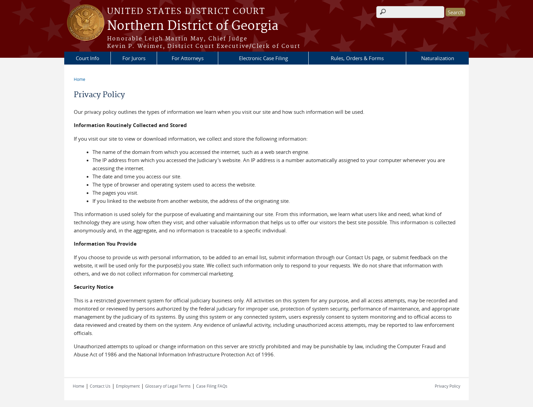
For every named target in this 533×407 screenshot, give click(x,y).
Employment (128, 386)
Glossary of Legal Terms (168, 386)
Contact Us (100, 386)
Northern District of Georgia (192, 26)
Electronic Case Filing (263, 58)
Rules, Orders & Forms (357, 58)
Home (79, 79)
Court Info (87, 58)
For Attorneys (188, 58)
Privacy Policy (447, 386)
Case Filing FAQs (211, 386)
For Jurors (133, 58)
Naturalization (437, 58)
